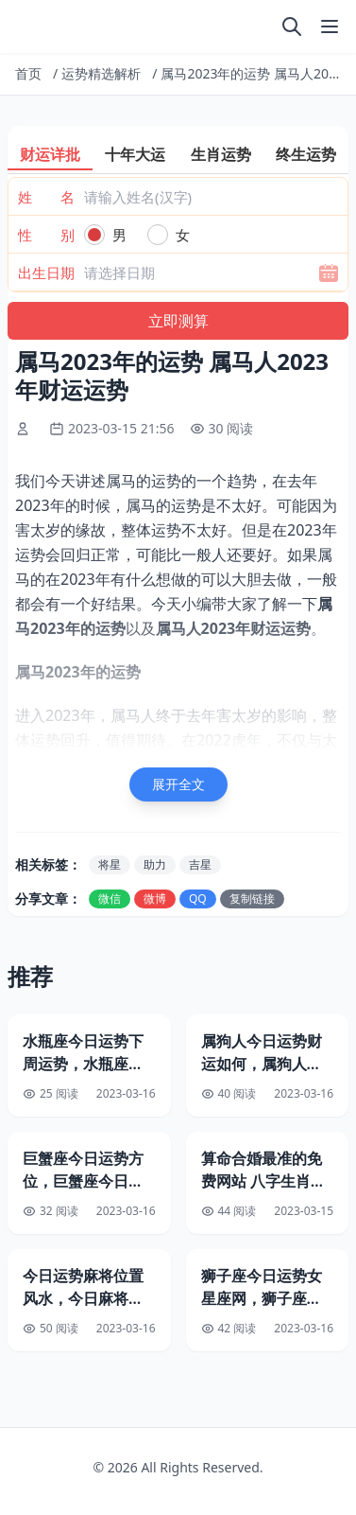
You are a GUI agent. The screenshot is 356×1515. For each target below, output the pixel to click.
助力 (155, 864)
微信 (109, 898)
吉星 (200, 864)
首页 (28, 73)
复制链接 (252, 898)
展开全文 (178, 784)
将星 (109, 864)
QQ (198, 898)
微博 (155, 898)
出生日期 (46, 272)
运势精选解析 (101, 73)
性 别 (46, 234)
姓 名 (46, 196)
